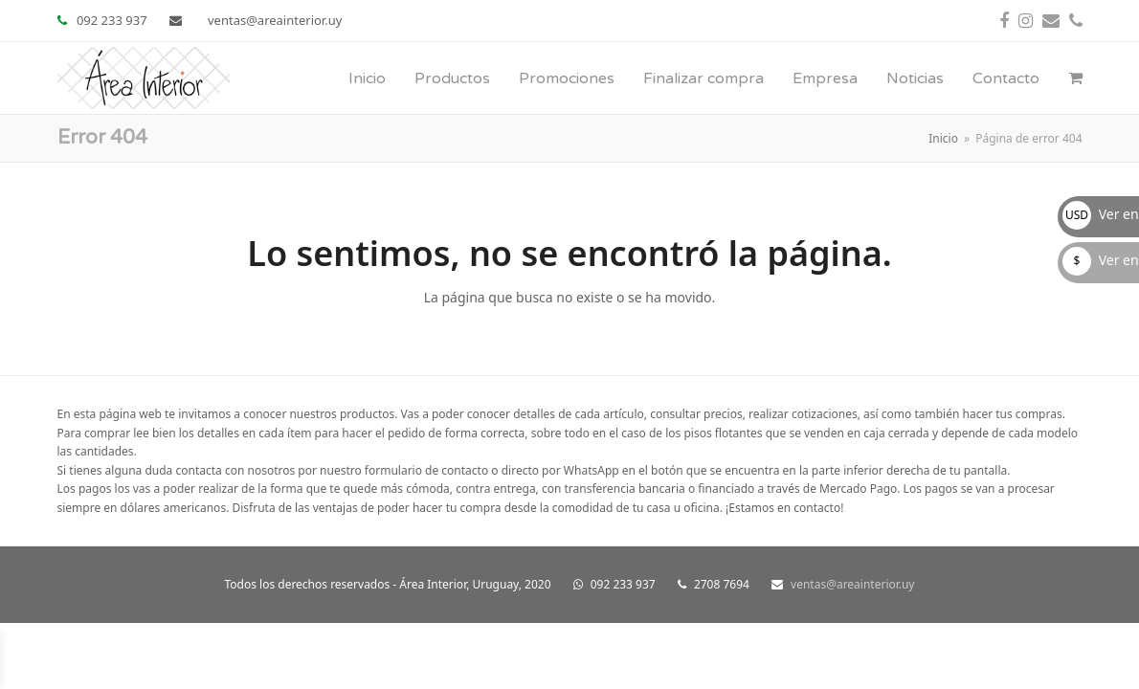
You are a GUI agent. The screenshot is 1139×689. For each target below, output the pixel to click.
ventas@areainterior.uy (275, 20)
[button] (1075, 78)
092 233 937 (112, 20)
